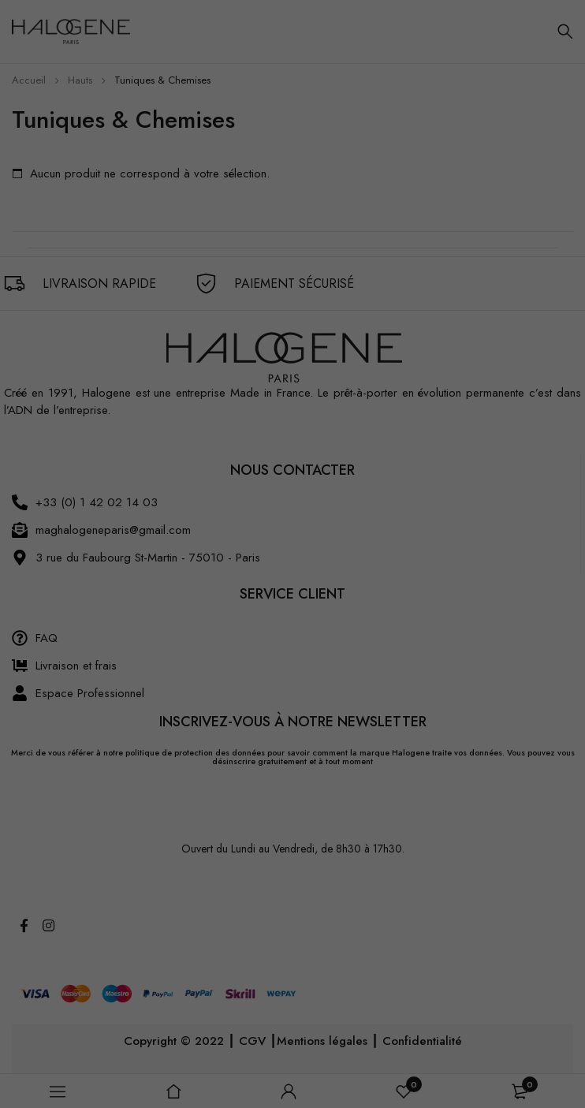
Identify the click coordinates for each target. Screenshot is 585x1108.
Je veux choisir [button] (511, 1064)
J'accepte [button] (511, 1010)
